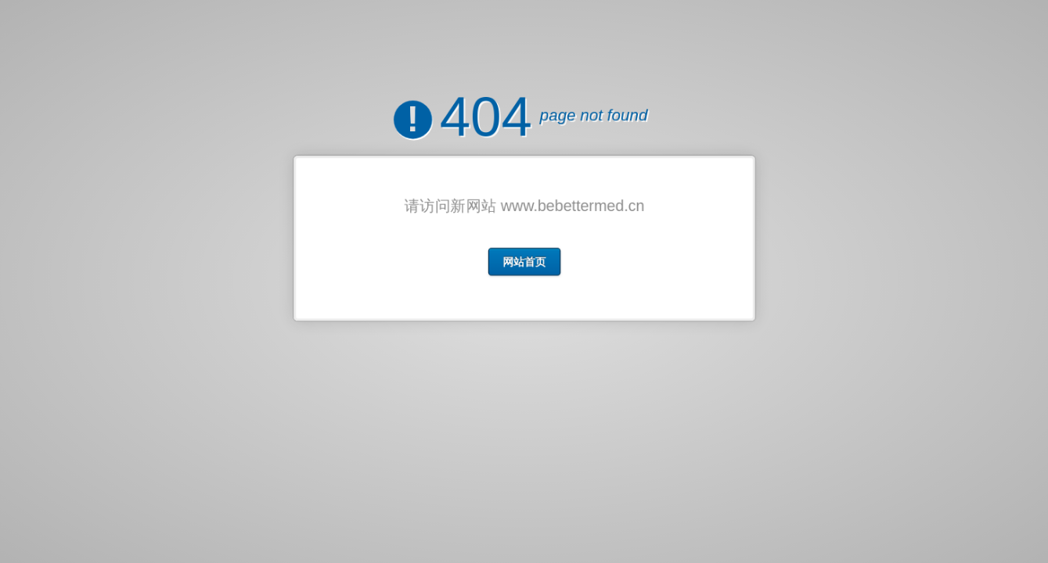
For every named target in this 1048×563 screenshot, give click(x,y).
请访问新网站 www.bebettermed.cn (524, 204)
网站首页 (524, 258)
